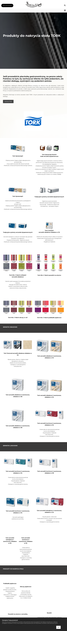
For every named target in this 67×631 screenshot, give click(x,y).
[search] (63, 6)
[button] (9, 5)
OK (58, 627)
